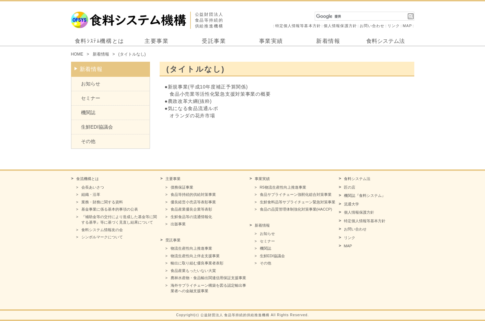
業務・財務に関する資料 (102, 202)
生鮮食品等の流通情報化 (191, 217)
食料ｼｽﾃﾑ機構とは (99, 41)
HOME (77, 54)
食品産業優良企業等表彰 (191, 209)
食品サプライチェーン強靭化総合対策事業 (296, 194)
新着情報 (328, 41)
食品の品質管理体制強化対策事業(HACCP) (296, 209)
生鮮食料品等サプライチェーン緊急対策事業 (297, 202)
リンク (394, 26)
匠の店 (349, 187)
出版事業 (178, 224)
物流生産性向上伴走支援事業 (195, 256)
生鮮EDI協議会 (97, 127)
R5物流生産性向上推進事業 (283, 187)
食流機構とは (87, 179)
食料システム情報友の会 (102, 230)
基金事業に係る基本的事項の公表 (109, 209)
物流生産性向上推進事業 (191, 248)
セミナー (90, 98)
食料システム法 (385, 41)
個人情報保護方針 (340, 26)
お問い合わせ (372, 26)
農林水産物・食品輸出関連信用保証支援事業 (208, 278)
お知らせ (90, 83)
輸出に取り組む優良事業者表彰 (197, 263)
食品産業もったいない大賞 (193, 271)
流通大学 (351, 204)
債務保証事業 (182, 187)
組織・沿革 (90, 194)
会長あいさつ (92, 187)
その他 (88, 141)
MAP (407, 26)
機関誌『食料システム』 (364, 195)
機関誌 (88, 112)
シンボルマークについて (102, 237)
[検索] (361, 16)
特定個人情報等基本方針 (298, 26)
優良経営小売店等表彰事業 (193, 202)
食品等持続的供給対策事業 (193, 194)
